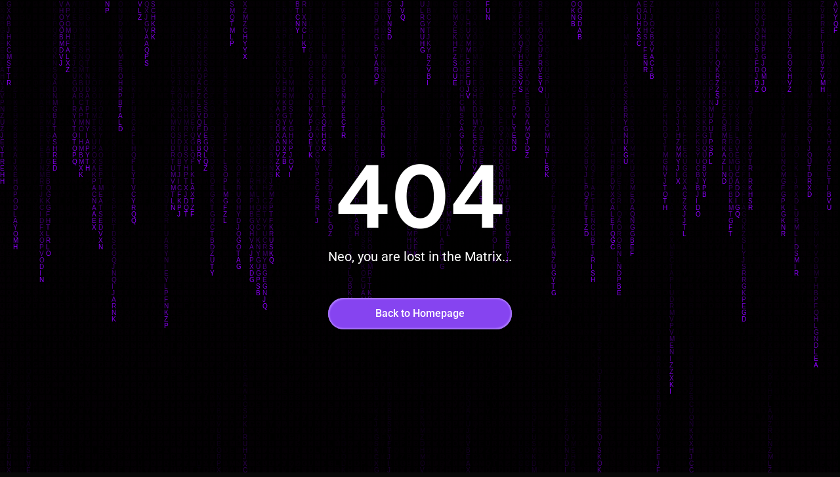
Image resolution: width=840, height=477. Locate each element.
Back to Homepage (420, 313)
